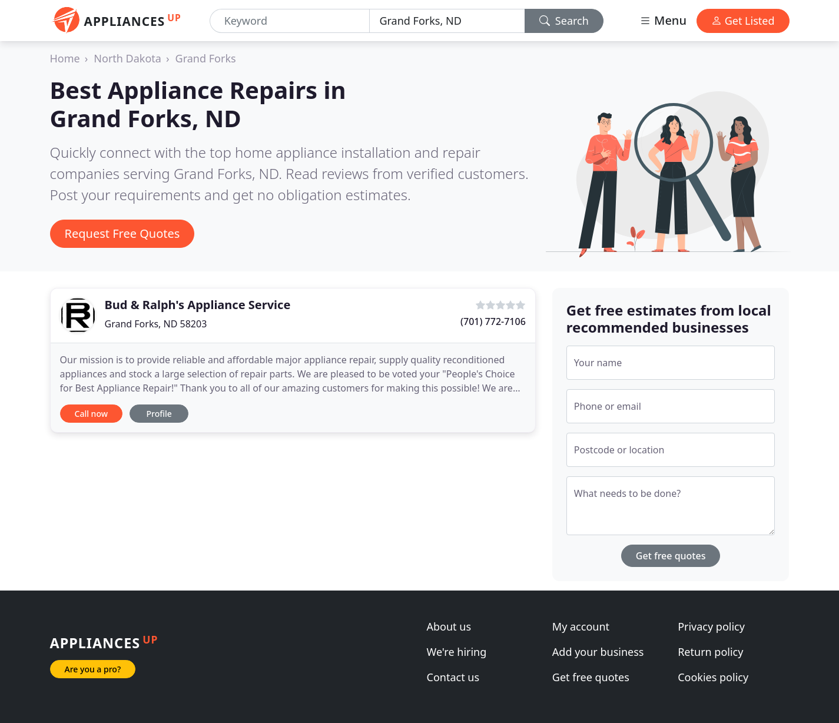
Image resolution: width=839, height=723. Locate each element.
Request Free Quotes (122, 233)
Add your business (598, 652)
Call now (91, 413)
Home (65, 58)
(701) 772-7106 (493, 321)
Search (564, 21)
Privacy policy (711, 626)
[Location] (447, 21)
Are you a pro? (93, 669)
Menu (663, 20)
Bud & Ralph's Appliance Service (198, 305)
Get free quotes (671, 555)
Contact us (453, 677)
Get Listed (743, 21)
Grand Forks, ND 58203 (156, 323)
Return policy (710, 652)
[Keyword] (290, 21)
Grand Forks (205, 58)
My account (580, 626)
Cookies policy (713, 677)
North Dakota (127, 58)
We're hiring (457, 652)
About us (449, 626)
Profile (158, 413)
